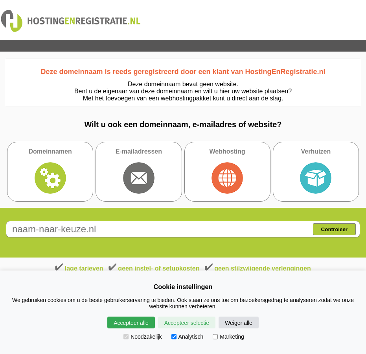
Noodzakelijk (142, 337)
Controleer (334, 229)
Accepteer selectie (186, 323)
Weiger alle (238, 323)
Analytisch (187, 337)
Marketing (228, 337)
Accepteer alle (131, 323)
